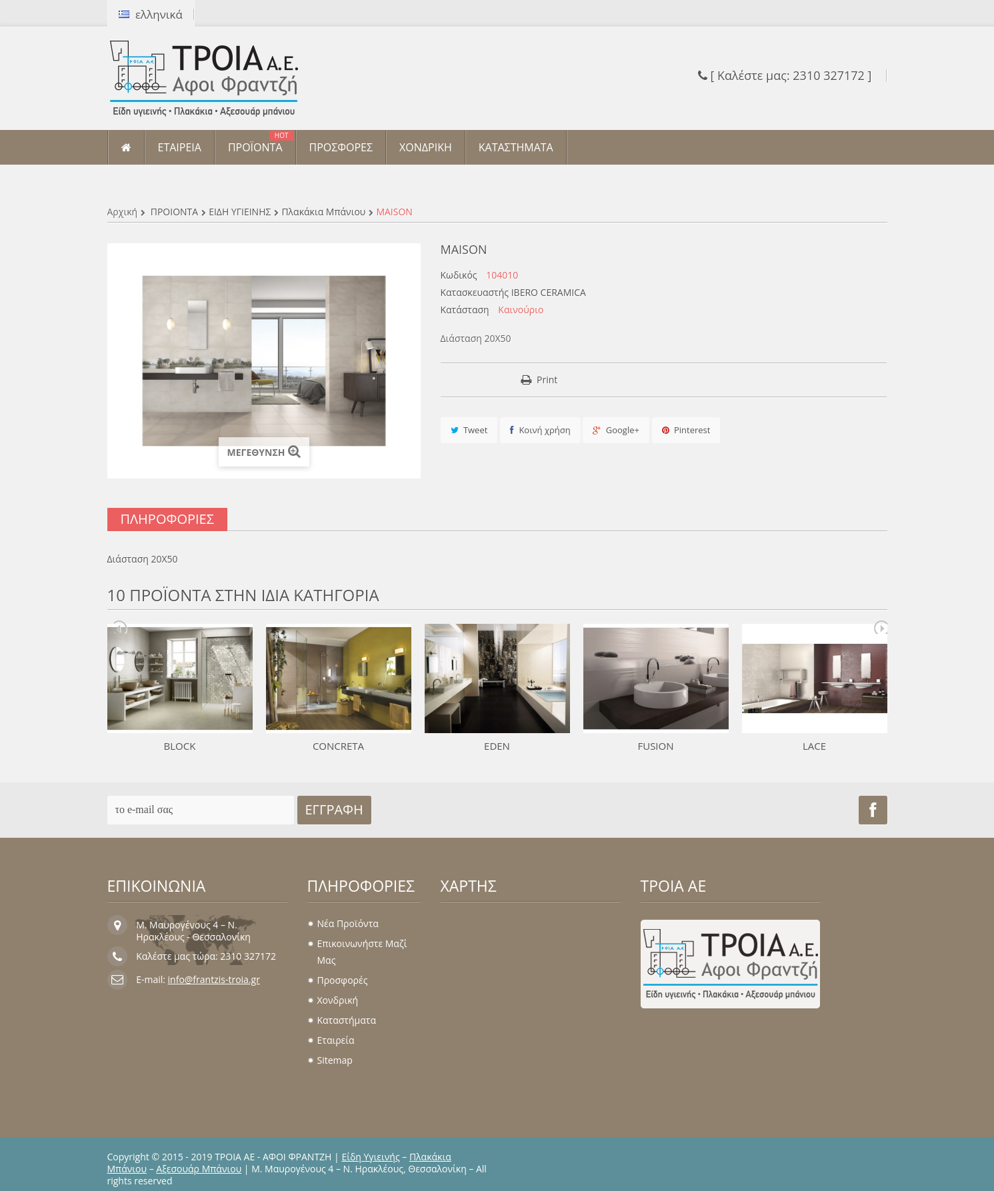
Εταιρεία (336, 1040)
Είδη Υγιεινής (370, 1156)
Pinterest (686, 430)
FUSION (655, 745)
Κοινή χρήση (540, 430)
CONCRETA (338, 745)
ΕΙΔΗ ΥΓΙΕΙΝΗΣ (240, 211)
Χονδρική (338, 1000)
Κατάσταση (465, 310)
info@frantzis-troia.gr (214, 979)
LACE (814, 745)
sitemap (335, 1060)
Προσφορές (342, 980)
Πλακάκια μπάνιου (323, 211)
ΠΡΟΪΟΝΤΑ (174, 211)
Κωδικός (459, 275)
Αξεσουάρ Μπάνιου (198, 1168)
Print (547, 379)
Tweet (469, 430)
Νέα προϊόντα (348, 923)
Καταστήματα (346, 1020)
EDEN (497, 745)
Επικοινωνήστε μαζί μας (362, 951)
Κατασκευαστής (475, 293)
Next (880, 627)
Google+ (616, 430)
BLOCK (180, 745)
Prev (120, 627)
